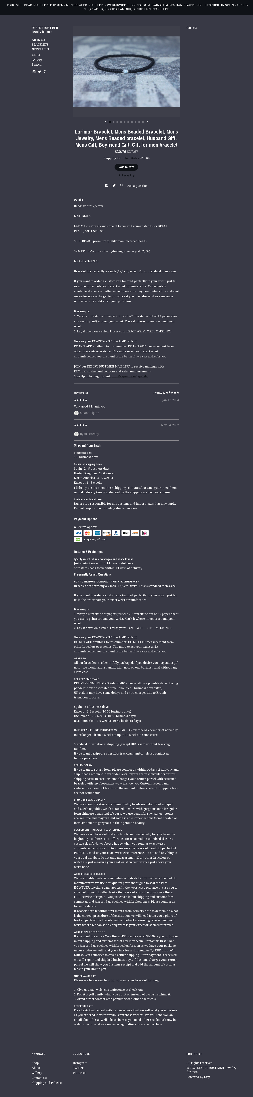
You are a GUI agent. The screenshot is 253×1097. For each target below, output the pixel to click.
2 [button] (114, 122)
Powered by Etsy (198, 1077)
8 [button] (135, 122)
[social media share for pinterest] (122, 186)
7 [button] (132, 122)
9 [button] (139, 122)
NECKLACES (40, 49)
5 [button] (124, 122)
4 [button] (121, 122)
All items (38, 40)
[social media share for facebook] (107, 186)
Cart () (192, 28)
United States (129, 158)
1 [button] (110, 122)
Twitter (78, 1068)
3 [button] (117, 122)
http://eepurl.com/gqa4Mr (129, 376)
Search (36, 64)
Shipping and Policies (47, 1083)
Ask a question (137, 186)
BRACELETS (40, 44)
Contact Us (39, 1078)
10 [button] (143, 122)
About (36, 55)
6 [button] (128, 122)
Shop (35, 1063)
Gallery (37, 60)
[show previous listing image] (105, 122)
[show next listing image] (147, 122)
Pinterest (79, 1073)
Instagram (80, 1063)
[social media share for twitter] (114, 186)
